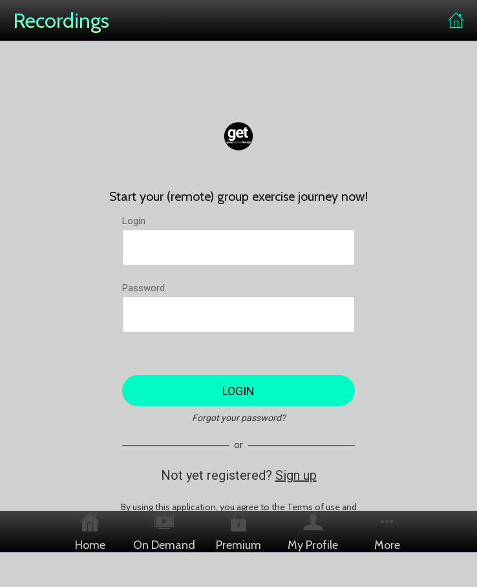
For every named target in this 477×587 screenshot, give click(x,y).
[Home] (456, 20)
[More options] (387, 531)
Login (133, 221)
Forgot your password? (239, 418)
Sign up (296, 475)
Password (143, 288)
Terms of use (313, 507)
